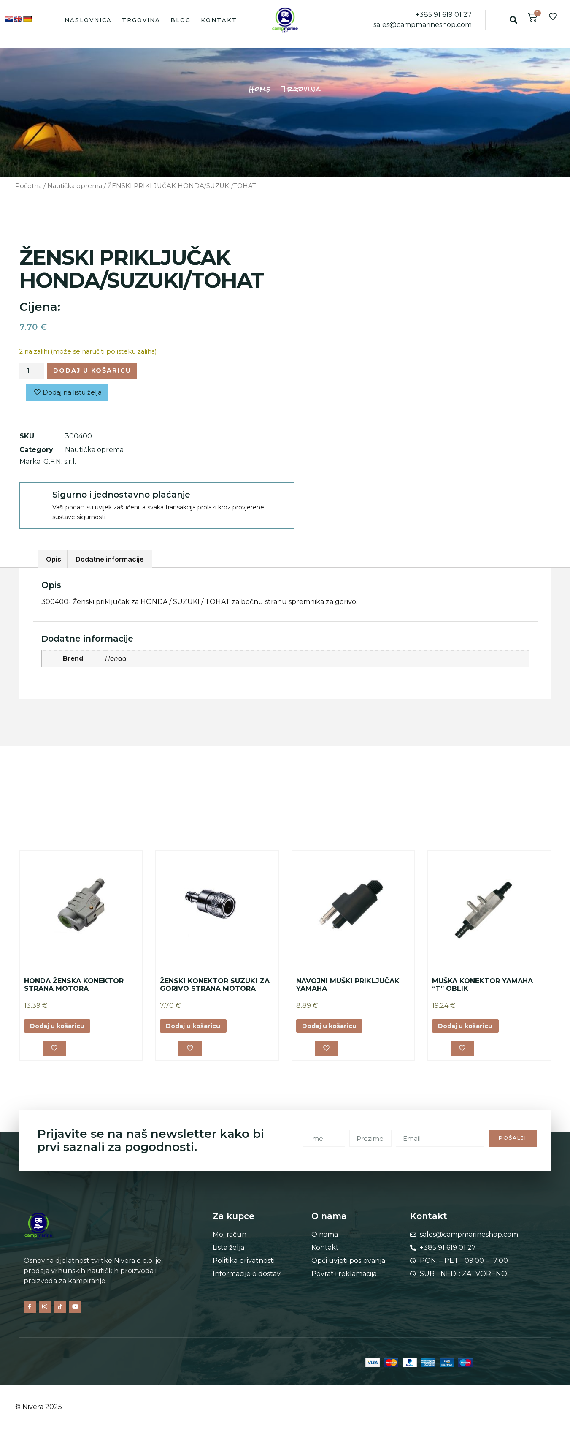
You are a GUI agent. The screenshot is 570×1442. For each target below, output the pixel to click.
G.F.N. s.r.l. (59, 464)
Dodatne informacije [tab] (110, 562)
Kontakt (219, 19)
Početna (28, 186)
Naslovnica (88, 19)
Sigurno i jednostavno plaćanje (121, 497)
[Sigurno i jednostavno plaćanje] (35, 500)
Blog (180, 19)
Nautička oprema (74, 186)
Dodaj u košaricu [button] (61, 1029)
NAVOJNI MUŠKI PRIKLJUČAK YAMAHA (348, 987)
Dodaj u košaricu (99, 371)
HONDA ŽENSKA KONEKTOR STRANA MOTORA (74, 987)
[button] (514, 20)
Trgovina (141, 19)
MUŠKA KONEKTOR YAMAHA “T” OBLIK (482, 987)
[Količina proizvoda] (31, 372)
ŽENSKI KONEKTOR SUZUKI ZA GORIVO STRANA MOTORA (215, 987)
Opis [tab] (53, 562)
